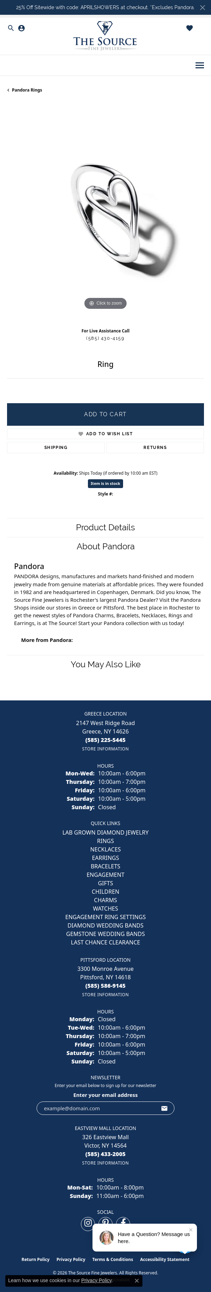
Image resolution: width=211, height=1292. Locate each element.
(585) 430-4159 (105, 338)
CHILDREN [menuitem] (105, 891)
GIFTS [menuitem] (105, 883)
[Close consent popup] (137, 1281)
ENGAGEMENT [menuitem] (105, 875)
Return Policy (35, 1259)
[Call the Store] (105, 740)
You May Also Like (106, 664)
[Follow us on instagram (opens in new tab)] (88, 1224)
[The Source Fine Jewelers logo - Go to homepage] (105, 36)
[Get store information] (105, 749)
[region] (105, 213)
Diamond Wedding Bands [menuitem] (105, 925)
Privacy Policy (71, 1259)
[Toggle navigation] (199, 65)
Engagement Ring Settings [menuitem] (105, 917)
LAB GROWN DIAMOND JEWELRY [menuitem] (105, 832)
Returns (155, 447)
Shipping (56, 447)
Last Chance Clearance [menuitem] (105, 942)
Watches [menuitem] (105, 908)
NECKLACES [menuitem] (105, 849)
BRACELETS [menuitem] (105, 866)
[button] (11, 28)
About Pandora (106, 546)
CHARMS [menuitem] (105, 900)
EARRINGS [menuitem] (105, 858)
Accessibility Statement (164, 1259)
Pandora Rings (27, 90)
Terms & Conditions (112, 1259)
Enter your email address (105, 1094)
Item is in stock (105, 483)
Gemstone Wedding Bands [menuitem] (105, 934)
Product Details (105, 527)
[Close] (202, 7)
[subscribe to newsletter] (164, 1108)
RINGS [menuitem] (105, 841)
